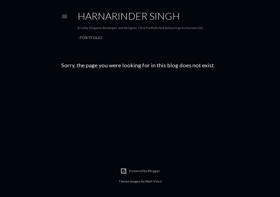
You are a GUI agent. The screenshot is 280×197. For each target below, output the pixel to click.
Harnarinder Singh (129, 16)
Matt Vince (153, 181)
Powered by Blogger (140, 171)
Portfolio (91, 37)
